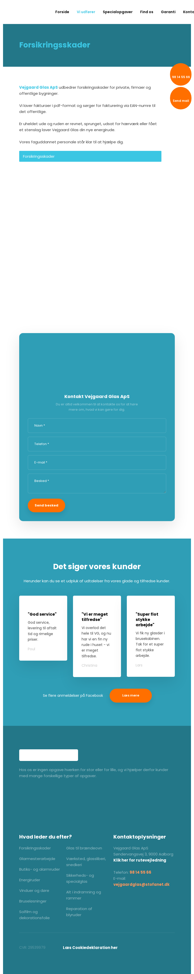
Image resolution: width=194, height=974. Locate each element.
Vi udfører (86, 11)
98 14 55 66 (140, 872)
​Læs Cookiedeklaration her (90, 947)
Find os (146, 11)
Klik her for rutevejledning (139, 860)
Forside (62, 11)
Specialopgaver (118, 11)
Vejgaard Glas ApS (38, 87)
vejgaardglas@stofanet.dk (141, 884)
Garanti (168, 11)
